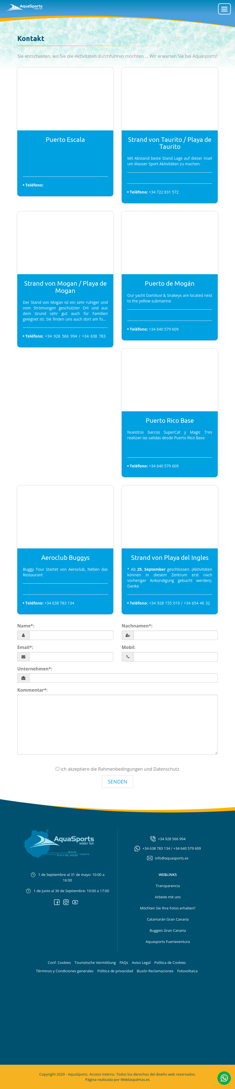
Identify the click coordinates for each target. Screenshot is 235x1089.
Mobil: (128, 647)
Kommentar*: (32, 690)
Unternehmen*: (34, 669)
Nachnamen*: (137, 626)
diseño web (165, 1074)
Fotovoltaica (187, 970)
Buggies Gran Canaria (168, 930)
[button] (224, 1077)
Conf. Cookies (59, 962)
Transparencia (168, 885)
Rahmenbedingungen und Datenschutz (138, 769)
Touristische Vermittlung (95, 962)
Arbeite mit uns (168, 896)
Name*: (25, 626)
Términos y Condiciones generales (65, 970)
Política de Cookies (170, 962)
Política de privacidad (115, 970)
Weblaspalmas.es (135, 1079)
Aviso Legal (141, 962)
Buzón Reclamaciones (155, 970)
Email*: (25, 647)
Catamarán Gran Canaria (168, 919)
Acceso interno (101, 1074)
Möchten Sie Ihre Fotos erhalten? (167, 908)
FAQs (123, 962)
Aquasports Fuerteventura (168, 941)
